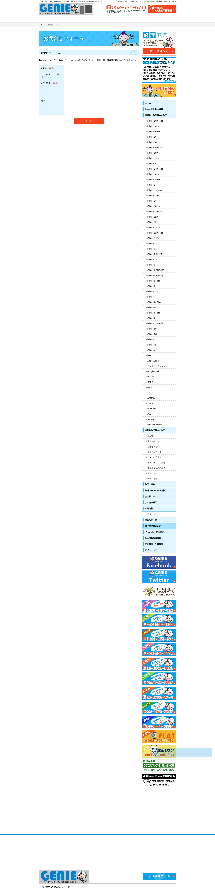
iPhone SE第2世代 (155, 275)
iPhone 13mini (153, 206)
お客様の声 (150, 496)
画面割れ (151, 436)
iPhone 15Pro (153, 153)
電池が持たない (154, 441)
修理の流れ (150, 484)
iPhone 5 (151, 339)
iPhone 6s (151, 307)
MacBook (151, 409)
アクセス (151, 514)
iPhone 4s (151, 345)
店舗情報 (149, 508)
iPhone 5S (152, 329)
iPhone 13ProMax (155, 190)
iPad (149, 355)
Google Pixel (153, 371)
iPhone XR (152, 249)
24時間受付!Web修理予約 (162, 9)
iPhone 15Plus (153, 158)
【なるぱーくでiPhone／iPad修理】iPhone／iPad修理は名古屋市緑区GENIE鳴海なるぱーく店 (72, 1)
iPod (149, 414)
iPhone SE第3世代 (155, 270)
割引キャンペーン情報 (155, 490)
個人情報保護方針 (153, 538)
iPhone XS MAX (154, 254)
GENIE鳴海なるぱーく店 (59, 887)
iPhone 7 (151, 297)
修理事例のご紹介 (153, 526)
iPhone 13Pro (153, 195)
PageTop (206, 710)
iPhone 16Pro (153, 126)
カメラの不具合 (154, 457)
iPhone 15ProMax (155, 147)
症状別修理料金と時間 (155, 430)
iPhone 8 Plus (153, 281)
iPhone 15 (151, 163)
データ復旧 (152, 478)
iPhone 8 (151, 286)
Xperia (150, 403)
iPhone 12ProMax (155, 211)
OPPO (150, 382)
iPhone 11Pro (153, 238)
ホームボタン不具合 (156, 462)
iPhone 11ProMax (155, 233)
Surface (150, 419)
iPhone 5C (152, 334)
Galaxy (150, 387)
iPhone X (151, 265)
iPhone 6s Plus (154, 302)
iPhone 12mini (153, 227)
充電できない (153, 447)
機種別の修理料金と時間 (156, 115)
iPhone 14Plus (153, 179)
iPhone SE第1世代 (155, 323)
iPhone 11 (151, 243)
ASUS (150, 393)
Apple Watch (153, 361)
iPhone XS (152, 259)
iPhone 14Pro (153, 174)
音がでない (152, 473)
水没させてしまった (156, 452)
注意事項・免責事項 (154, 544)
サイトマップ (151, 550)
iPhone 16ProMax (155, 121)
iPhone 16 (151, 137)
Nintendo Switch (154, 425)
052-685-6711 (126, 7)
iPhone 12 (151, 222)
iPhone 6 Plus (153, 313)
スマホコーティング (156, 366)
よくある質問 (151, 502)
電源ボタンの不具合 (156, 468)
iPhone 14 (151, 185)
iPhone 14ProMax (155, 169)
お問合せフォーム (159, 876)
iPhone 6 (151, 318)
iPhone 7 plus (153, 291)
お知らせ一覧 (151, 520)
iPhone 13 (151, 201)
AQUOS (151, 398)
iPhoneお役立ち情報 (154, 532)
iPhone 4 (151, 350)
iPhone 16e (152, 142)
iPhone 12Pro (153, 217)
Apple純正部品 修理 (154, 109)
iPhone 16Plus (153, 131)
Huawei (150, 377)
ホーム (148, 103)
